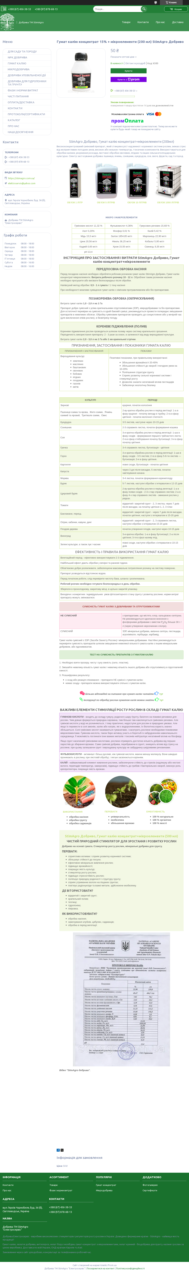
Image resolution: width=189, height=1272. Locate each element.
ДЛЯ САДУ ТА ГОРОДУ (22, 51)
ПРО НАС (13, 126)
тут (161, 700)
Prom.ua (112, 1265)
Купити (128, 71)
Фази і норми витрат (60, 1190)
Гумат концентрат (106, 1185)
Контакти (143, 22)
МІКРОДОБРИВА (18, 69)
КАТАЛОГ (14, 120)
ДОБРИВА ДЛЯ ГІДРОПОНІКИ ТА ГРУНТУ (27, 83)
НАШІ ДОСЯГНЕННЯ (20, 132)
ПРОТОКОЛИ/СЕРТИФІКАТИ (26, 114)
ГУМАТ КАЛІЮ (17, 63)
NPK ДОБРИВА (17, 57)
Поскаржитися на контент (101, 1268)
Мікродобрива (104, 1190)
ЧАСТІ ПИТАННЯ (18, 96)
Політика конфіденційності (130, 1268)
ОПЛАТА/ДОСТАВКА (21, 102)
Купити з (129, 79)
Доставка (177, 22)
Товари (126, 22)
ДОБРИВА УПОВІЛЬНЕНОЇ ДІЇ (27, 75)
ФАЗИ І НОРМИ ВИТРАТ (23, 90)
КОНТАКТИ (15, 108)
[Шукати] (144, 9)
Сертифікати (150, 1190)
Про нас (160, 22)
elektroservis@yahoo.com (21, 183)
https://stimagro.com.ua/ (21, 178)
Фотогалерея (150, 1185)
